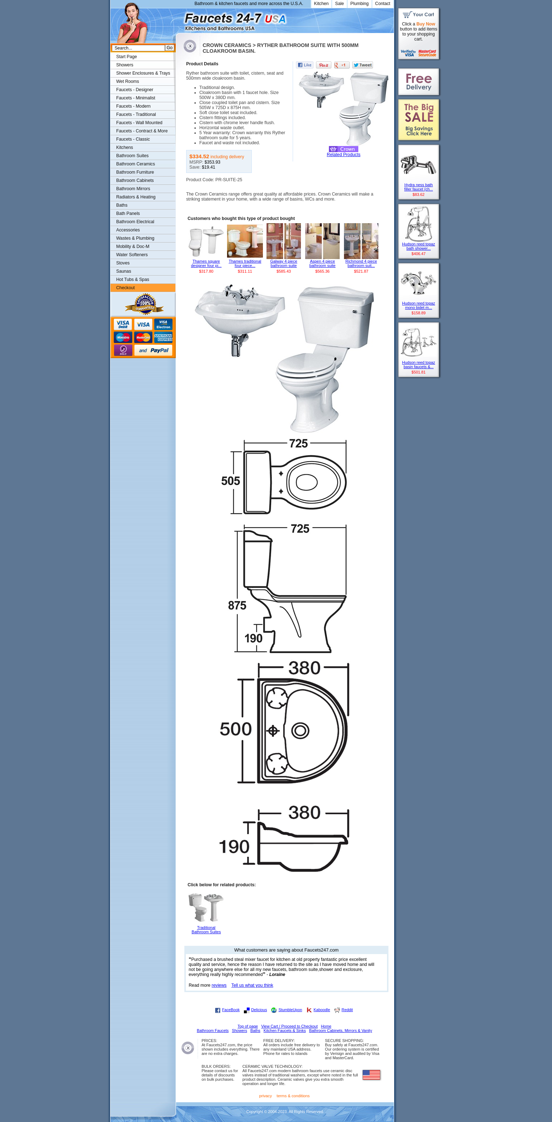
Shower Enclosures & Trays (143, 73)
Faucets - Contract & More (142, 130)
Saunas (123, 271)
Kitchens (124, 147)
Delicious (259, 1010)
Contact (382, 3)
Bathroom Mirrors (133, 188)
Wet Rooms (127, 81)
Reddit (347, 1010)
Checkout (125, 287)
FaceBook (231, 1010)
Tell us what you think (252, 985)
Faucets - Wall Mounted (139, 122)
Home (326, 1026)
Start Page (126, 56)
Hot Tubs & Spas (132, 279)
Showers (124, 64)
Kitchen (321, 3)
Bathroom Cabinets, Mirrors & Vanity (340, 1030)
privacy (265, 1096)
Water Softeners (132, 254)
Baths (121, 205)
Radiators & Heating (136, 196)
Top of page (247, 1026)
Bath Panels (128, 213)
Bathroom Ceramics (135, 163)
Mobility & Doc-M (132, 246)
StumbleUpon (290, 1010)
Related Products (343, 154)
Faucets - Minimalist (135, 97)
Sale (339, 3)
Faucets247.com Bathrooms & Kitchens (179, 19)
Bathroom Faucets (213, 1030)
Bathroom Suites (132, 155)
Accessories (128, 230)
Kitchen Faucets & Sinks (285, 1030)
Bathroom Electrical (135, 221)
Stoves (122, 263)
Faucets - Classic (133, 139)
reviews (219, 985)
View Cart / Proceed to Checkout (289, 1026)
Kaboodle (321, 1010)
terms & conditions (293, 1096)
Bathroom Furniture (135, 172)
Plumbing (359, 3)
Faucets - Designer (134, 89)
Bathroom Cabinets (135, 180)
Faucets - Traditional (136, 114)
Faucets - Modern (133, 106)
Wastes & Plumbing (135, 238)
